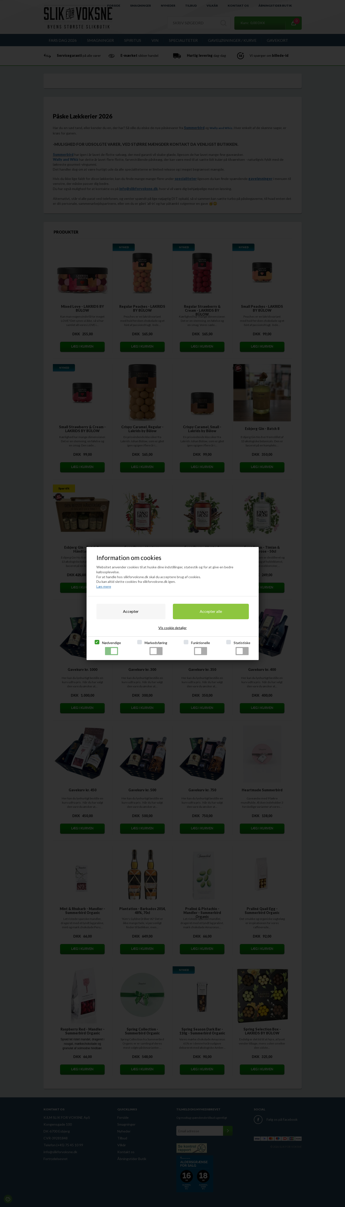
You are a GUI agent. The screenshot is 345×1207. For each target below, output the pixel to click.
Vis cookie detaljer (172, 628)
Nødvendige (111, 648)
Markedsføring (156, 648)
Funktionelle (200, 648)
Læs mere (103, 586)
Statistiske (242, 648)
